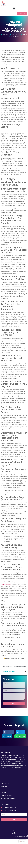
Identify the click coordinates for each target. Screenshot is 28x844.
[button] (14, 8)
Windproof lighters (6, 585)
